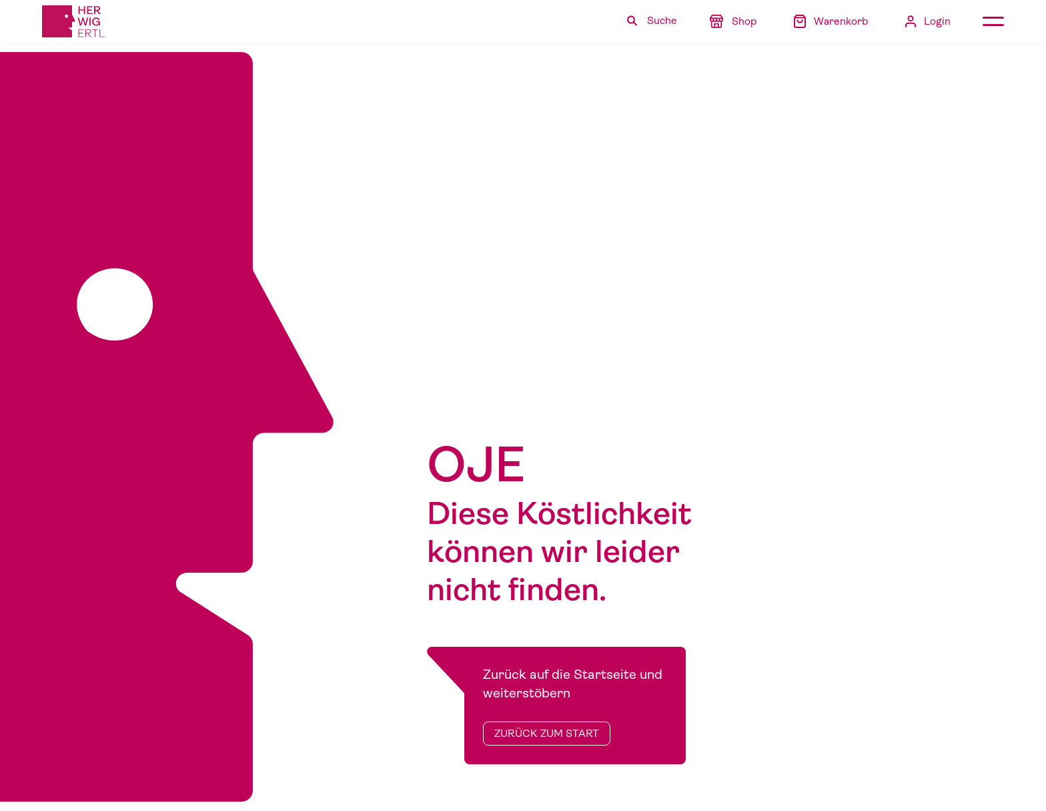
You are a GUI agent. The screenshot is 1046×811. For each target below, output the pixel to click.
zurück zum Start (546, 734)
